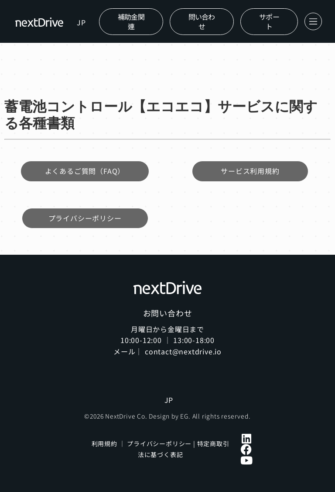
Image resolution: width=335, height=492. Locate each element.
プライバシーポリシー (159, 443)
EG (184, 416)
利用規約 (104, 443)
